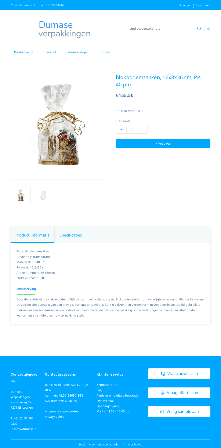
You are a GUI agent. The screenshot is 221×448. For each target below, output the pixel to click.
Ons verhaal (105, 399)
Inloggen (185, 5)
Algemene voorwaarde (104, 443)
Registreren (203, 5)
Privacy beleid (55, 415)
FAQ (99, 389)
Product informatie (32, 233)
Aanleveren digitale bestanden (118, 394)
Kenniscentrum (107, 383)
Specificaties (70, 233)
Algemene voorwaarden (62, 410)
